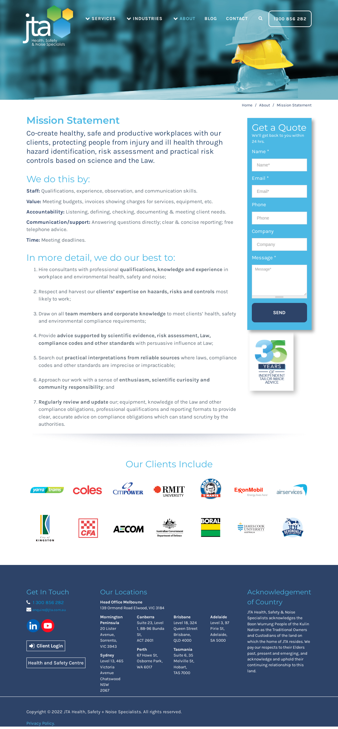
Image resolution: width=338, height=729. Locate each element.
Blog (210, 18)
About (184, 18)
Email (260, 178)
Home (47, 18)
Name (260, 151)
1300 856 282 (290, 19)
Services (100, 18)
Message (264, 257)
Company (263, 231)
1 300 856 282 (48, 602)
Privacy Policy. (40, 723)
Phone (259, 204)
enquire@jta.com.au (49, 610)
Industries (145, 18)
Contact (237, 18)
